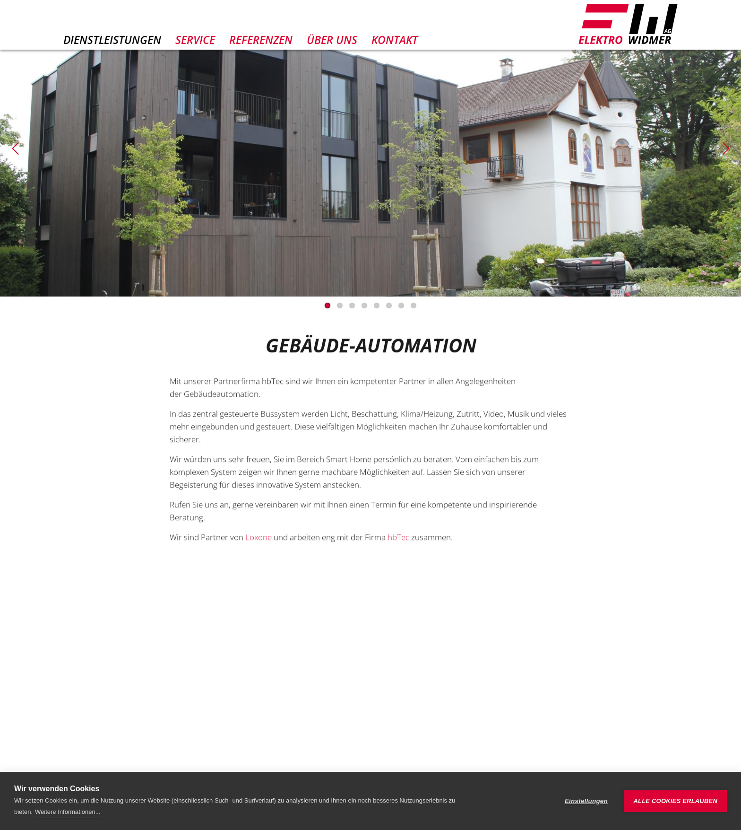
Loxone (258, 544)
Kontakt (394, 39)
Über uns (332, 39)
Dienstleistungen (112, 39)
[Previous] (15, 148)
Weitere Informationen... (68, 811)
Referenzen (261, 39)
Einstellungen (586, 800)
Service (195, 39)
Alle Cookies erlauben (675, 800)
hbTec (398, 544)
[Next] (725, 148)
